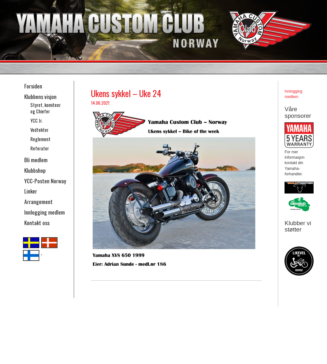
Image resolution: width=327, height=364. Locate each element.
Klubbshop (35, 170)
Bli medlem (36, 159)
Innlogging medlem (44, 212)
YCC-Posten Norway (45, 181)
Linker (30, 191)
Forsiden (33, 86)
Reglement (40, 139)
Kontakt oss (36, 222)
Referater (39, 148)
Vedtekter (39, 129)
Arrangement (38, 201)
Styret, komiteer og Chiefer (45, 108)
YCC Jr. (36, 120)
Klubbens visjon (40, 96)
